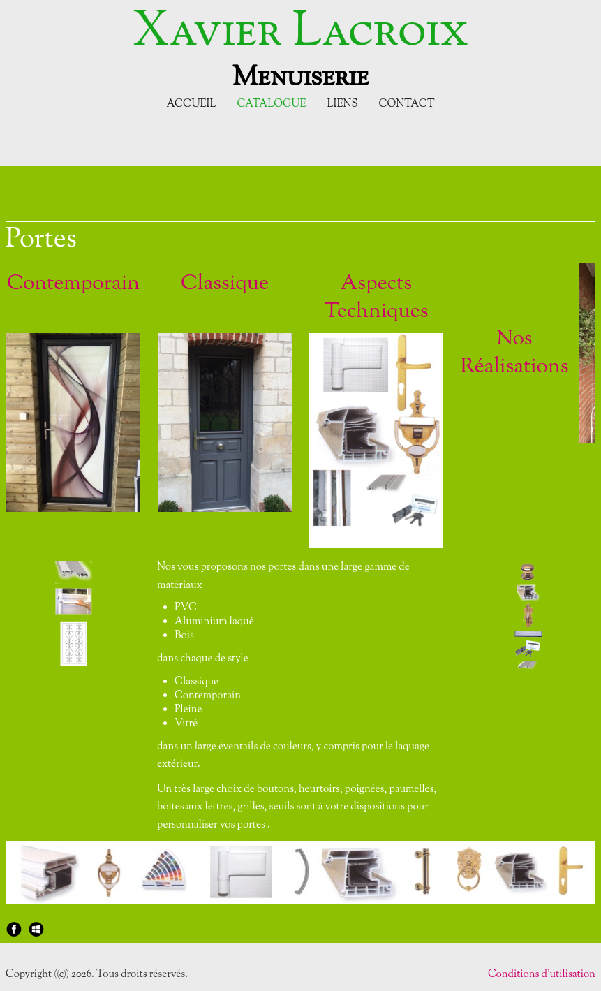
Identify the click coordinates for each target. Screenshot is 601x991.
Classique (225, 284)
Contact (406, 104)
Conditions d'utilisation (541, 974)
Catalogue (271, 104)
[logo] (300, 47)
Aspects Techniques (376, 298)
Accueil (191, 104)
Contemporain (73, 284)
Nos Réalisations (514, 353)
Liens (342, 104)
